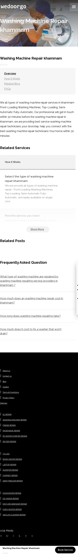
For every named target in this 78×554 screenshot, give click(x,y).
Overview (10, 73)
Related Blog (12, 83)
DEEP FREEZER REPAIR (13, 481)
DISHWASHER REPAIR (12, 493)
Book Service (65, 550)
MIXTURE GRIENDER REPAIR (15, 504)
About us (6, 371)
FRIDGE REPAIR (9, 425)
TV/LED (6, 454)
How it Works (12, 78)
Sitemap (3, 403)
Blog (4, 381)
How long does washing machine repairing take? (30, 316)
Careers (6, 387)
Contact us (7, 376)
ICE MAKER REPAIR (11, 499)
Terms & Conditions (11, 392)
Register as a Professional (19, 20)
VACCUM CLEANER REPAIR (14, 515)
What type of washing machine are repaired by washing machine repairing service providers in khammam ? (29, 281)
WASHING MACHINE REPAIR (15, 420)
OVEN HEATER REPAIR (12, 509)
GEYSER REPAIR (9, 442)
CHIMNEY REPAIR (10, 475)
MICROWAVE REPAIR (11, 431)
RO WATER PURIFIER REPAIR (15, 436)
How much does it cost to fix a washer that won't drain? (30, 331)
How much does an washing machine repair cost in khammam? (31, 300)
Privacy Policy (8, 398)
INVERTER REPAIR (10, 470)
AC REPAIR (7, 414)
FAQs (7, 88)
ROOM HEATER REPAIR (12, 459)
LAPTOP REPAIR (9, 465)
